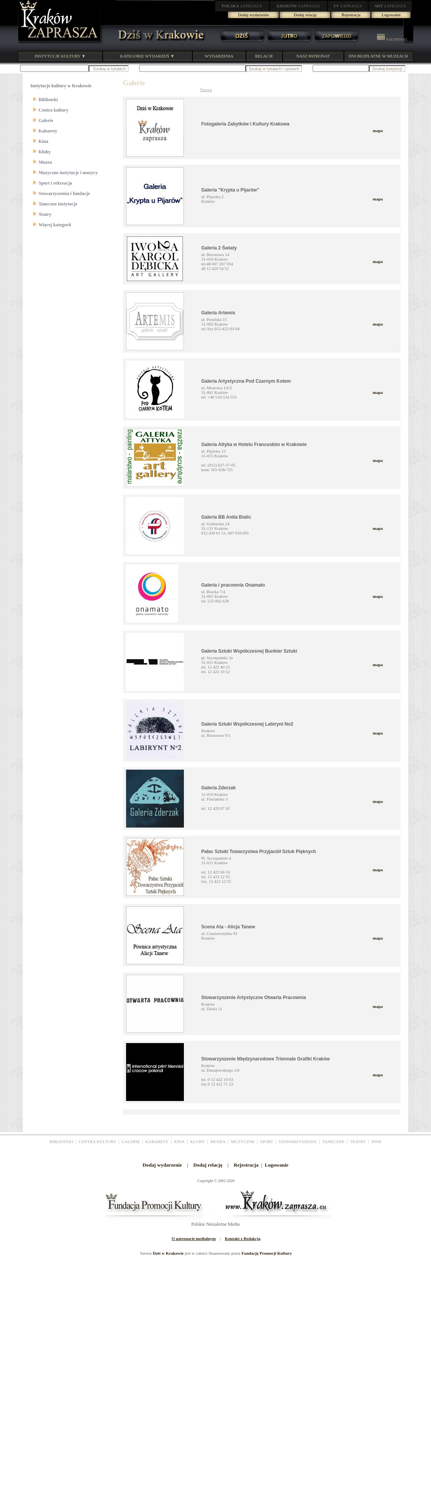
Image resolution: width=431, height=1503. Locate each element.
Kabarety (48, 131)
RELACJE (264, 56)
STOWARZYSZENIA (298, 1141)
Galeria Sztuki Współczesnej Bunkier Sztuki (249, 651)
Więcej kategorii (55, 224)
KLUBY (197, 1141)
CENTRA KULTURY (97, 1141)
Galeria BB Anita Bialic (226, 517)
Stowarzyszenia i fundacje (64, 193)
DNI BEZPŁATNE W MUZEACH (378, 56)
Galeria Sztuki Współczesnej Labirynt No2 (247, 724)
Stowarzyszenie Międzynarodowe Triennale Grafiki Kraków (265, 1059)
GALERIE (131, 1141)
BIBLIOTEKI (61, 1141)
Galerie (46, 120)
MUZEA (218, 1141)
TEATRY (358, 1141)
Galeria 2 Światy (219, 248)
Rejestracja (351, 14)
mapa (378, 130)
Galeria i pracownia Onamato (233, 585)
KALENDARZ (392, 39)
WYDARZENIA (219, 56)
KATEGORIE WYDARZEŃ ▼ (147, 56)
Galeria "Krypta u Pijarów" (230, 190)
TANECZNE (333, 1141)
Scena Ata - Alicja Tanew (228, 927)
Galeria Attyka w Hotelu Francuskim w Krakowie (254, 444)
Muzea (45, 162)
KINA (179, 1141)
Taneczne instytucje (58, 204)
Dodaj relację (305, 14)
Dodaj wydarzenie (253, 14)
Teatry (45, 214)
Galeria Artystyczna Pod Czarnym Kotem (246, 381)
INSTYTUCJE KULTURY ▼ (60, 56)
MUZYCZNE (242, 1141)
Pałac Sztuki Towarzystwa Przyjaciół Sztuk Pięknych (258, 851)
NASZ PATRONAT (313, 56)
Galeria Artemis (218, 313)
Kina (43, 141)
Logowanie (391, 14)
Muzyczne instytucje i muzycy (68, 172)
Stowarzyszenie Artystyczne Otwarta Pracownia (253, 997)
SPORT (266, 1141)
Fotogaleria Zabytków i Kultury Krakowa (245, 124)
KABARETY (156, 1141)
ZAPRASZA (242, 5)
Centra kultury (54, 110)
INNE (377, 1141)
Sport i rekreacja (55, 183)
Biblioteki (48, 99)
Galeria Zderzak (218, 788)
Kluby (45, 151)
